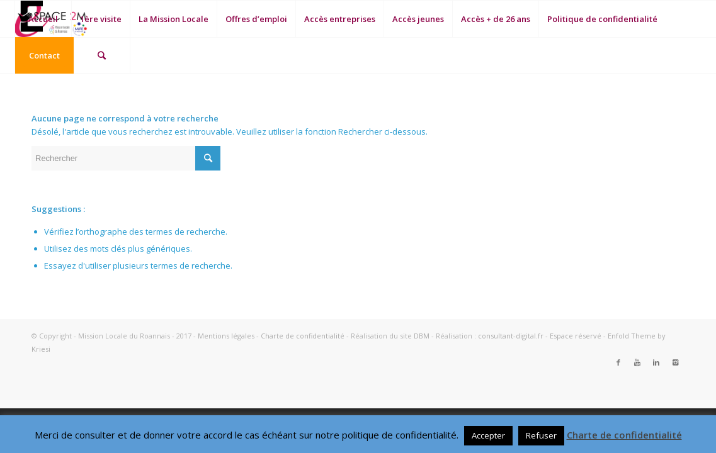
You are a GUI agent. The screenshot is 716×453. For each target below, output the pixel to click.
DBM (421, 335)
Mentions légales (226, 335)
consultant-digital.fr (510, 335)
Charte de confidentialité (302, 335)
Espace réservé (575, 335)
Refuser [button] (541, 435)
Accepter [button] (488, 435)
